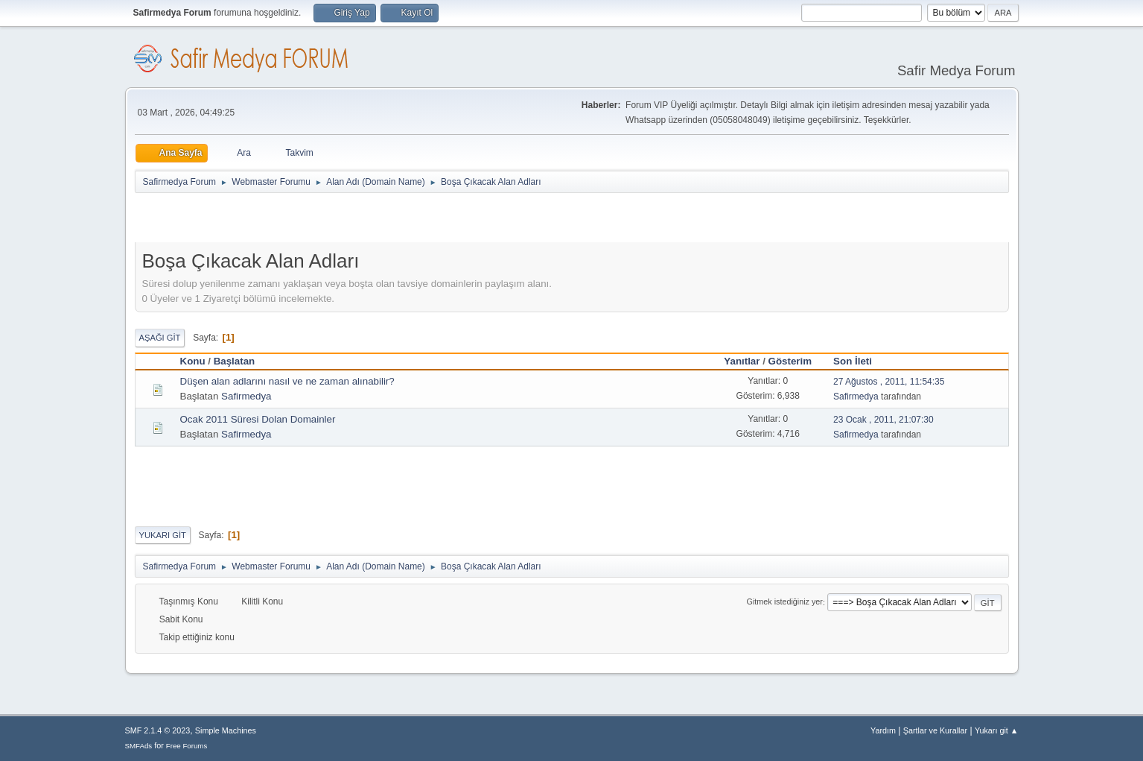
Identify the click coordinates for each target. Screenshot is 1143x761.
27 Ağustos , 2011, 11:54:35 (888, 381)
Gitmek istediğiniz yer (785, 602)
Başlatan (234, 361)
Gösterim (790, 361)
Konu (193, 361)
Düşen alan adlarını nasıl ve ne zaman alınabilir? (287, 381)
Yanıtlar (742, 361)
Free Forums (187, 746)
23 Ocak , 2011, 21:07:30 (883, 419)
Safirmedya (246, 396)
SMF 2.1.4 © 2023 (158, 730)
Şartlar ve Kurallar (935, 730)
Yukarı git (162, 535)
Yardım (883, 730)
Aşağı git (160, 337)
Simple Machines (225, 730)
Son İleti (859, 361)
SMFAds (139, 746)
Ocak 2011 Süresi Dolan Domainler (258, 419)
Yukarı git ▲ (997, 730)
